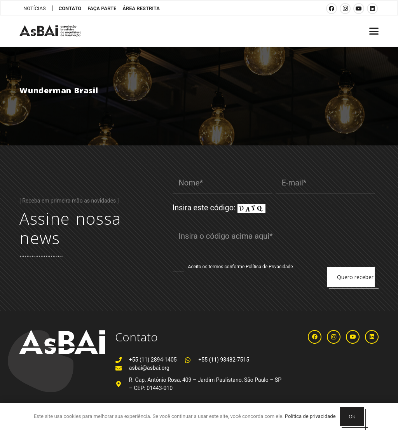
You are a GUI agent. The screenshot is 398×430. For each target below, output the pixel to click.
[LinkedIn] (372, 8)
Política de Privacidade (269, 266)
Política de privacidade (310, 416)
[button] (374, 31)
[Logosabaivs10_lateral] (50, 31)
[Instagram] (345, 8)
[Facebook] (331, 8)
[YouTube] (358, 8)
